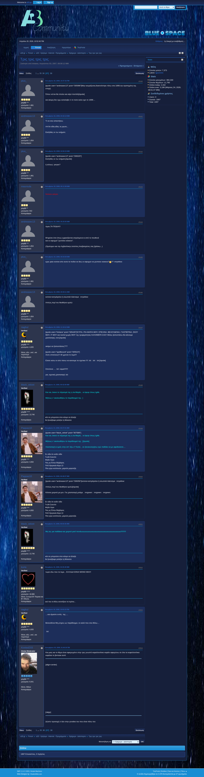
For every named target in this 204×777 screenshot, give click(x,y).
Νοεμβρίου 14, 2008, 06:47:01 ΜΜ (57, 428)
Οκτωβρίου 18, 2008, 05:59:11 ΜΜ (57, 292)
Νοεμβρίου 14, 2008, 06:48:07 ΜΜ (57, 476)
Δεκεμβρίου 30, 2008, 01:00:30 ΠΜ (57, 647)
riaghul (24, 327)
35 (41, 73)
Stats (150, 60)
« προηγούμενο (125, 66)
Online (23, 748)
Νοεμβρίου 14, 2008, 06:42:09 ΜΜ (57, 385)
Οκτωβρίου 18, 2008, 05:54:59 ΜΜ (57, 257)
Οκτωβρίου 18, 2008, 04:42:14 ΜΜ (57, 116)
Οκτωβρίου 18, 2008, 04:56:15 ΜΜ (57, 151)
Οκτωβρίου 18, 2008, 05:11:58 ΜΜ (57, 186)
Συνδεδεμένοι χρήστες (162, 93)
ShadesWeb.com (36, 774)
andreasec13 (28, 116)
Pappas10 (26, 428)
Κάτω (22, 73)
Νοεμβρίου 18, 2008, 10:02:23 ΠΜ (57, 609)
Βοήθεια (164, 771)
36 (43, 73)
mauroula (26, 186)
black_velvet (27, 384)
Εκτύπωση (140, 73)
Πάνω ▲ (184, 771)
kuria (23, 567)
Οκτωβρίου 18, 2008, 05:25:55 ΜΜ (57, 221)
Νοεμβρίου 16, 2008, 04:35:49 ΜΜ (57, 567)
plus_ (24, 80)
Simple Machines (36, 771)
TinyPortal (156, 771)
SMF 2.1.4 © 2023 (23, 771)
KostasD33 (27, 647)
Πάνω (22, 730)
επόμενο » (139, 66)
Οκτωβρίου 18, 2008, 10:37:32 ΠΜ (57, 81)
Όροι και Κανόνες (174, 771)
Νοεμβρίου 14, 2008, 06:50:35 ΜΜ (57, 524)
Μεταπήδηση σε (105, 742)
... (38, 73)
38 (51, 73)
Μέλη (153, 67)
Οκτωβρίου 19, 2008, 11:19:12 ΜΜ (57, 327)
